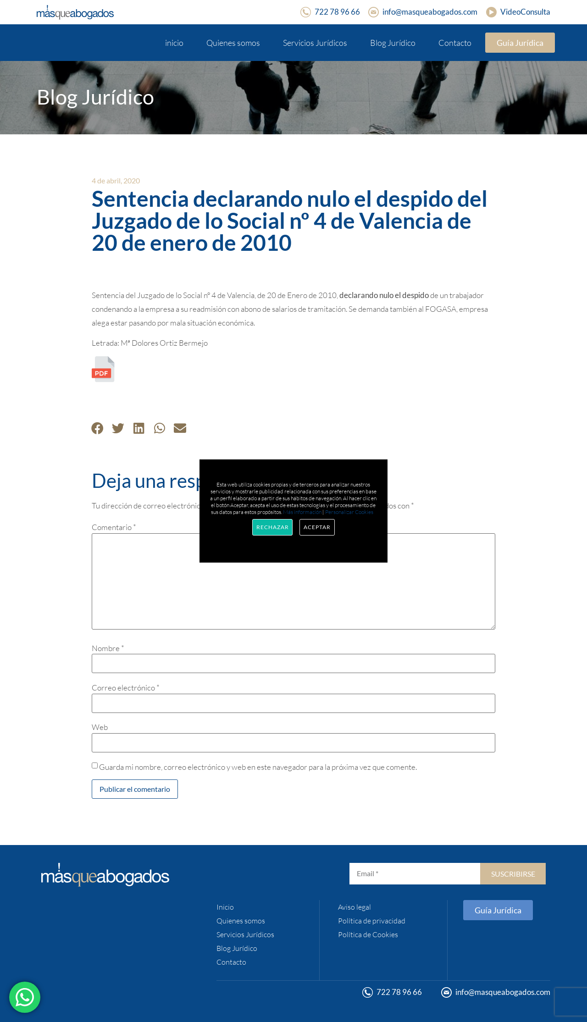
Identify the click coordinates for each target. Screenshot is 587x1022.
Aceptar (317, 527)
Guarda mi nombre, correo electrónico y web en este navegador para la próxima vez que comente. (258, 767)
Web (100, 727)
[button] (97, 428)
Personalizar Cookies (349, 511)
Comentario (114, 527)
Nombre (108, 648)
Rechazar (272, 527)
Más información (302, 511)
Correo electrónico (126, 687)
